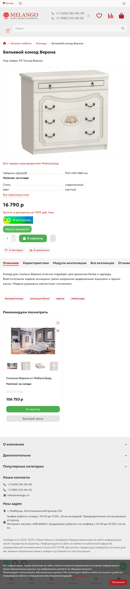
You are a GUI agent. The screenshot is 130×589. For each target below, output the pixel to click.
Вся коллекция (102, 263)
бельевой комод (14, 298)
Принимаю (118, 582)
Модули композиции (70, 263)
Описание (11, 263)
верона (60, 298)
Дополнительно (65, 455)
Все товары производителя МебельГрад (31, 163)
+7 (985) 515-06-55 (67, 18)
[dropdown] (20, 3)
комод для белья (39, 298)
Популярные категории (65, 466)
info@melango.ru (18, 495)
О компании (65, 444)
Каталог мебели (21, 43)
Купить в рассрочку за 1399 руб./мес (28, 212)
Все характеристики (16, 194)
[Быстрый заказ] (53, 238)
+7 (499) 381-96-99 (67, 13)
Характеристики (36, 263)
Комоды (41, 43)
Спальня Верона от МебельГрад (28, 378)
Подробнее (79, 575)
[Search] (70, 28)
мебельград (77, 298)
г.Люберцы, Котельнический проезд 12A (34, 511)
